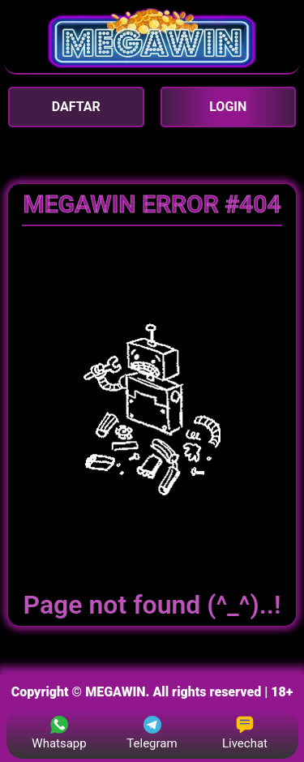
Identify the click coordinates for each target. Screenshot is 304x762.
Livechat (245, 733)
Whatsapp (59, 733)
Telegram (151, 733)
